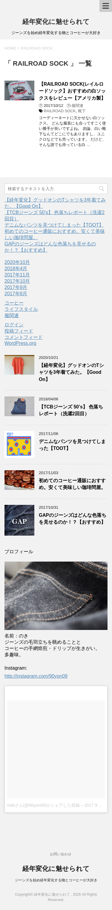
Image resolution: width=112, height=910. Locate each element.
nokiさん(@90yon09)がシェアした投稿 (43, 805)
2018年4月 (15, 268)
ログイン (14, 324)
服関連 (77, 105)
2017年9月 (15, 287)
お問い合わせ (60, 854)
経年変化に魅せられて (56, 21)
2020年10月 (17, 262)
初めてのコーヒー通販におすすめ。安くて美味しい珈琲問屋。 (72, 484)
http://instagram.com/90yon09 (35, 676)
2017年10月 (17, 281)
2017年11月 (17, 274)
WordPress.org (20, 343)
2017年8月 (15, 293)
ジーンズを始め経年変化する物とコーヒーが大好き (56, 880)
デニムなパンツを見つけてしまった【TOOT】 (54, 225)
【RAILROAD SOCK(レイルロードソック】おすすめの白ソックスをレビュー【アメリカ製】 (72, 91)
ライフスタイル (21, 309)
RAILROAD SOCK (60, 111)
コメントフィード (23, 337)
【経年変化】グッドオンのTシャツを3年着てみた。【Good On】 (71, 372)
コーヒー (14, 302)
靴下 (82, 111)
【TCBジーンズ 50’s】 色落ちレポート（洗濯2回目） (71, 410)
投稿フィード (18, 330)
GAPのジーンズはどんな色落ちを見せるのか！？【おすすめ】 (72, 519)
